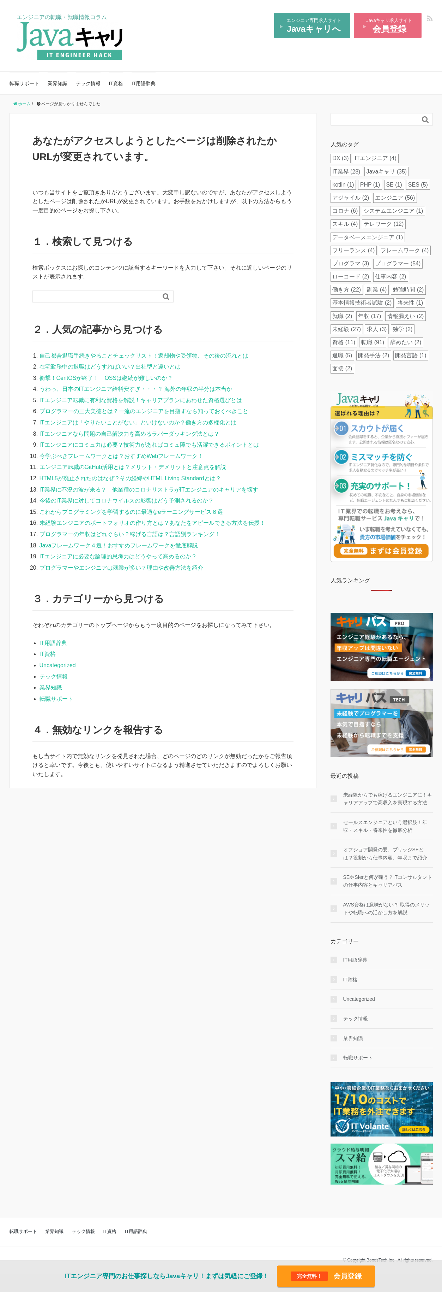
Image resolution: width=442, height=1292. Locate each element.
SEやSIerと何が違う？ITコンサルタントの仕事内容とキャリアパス (387, 881)
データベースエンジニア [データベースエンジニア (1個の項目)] (367, 237)
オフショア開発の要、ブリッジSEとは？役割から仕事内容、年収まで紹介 (385, 853)
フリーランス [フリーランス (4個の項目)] (353, 250)
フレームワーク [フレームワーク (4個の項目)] (405, 250)
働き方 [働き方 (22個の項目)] (346, 290)
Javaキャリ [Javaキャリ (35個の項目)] (387, 172)
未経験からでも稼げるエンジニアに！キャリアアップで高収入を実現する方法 (387, 798)
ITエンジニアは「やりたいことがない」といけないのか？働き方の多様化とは (138, 422)
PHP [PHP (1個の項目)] (370, 185)
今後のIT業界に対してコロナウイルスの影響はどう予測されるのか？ (127, 501)
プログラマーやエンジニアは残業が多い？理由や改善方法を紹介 (121, 568)
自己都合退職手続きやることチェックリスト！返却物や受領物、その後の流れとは (144, 356)
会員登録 (326, 1276)
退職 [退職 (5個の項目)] (342, 355)
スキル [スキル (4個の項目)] (345, 224)
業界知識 (57, 83)
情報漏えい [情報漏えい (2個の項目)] (405, 316)
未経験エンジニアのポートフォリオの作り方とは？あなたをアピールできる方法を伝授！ (152, 523)
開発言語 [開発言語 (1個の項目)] (410, 355)
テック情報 (88, 83)
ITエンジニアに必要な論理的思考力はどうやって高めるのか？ (118, 556)
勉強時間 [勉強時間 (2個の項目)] (408, 290)
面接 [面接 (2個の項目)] (342, 368)
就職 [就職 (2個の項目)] (342, 316)
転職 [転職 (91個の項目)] (372, 342)
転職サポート (24, 83)
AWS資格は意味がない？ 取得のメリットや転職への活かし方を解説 (386, 908)
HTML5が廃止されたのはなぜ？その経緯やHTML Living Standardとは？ (130, 478)
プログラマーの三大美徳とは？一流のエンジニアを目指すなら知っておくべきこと (144, 411)
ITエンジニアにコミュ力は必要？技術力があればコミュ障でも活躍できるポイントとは (149, 445)
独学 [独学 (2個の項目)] (402, 329)
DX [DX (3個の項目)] (340, 158)
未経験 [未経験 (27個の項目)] (346, 329)
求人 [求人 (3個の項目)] (377, 329)
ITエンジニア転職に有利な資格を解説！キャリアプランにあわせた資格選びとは (141, 400)
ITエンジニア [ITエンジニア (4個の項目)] (375, 158)
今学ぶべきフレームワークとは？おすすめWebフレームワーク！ (122, 456)
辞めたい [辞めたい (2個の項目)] (405, 342)
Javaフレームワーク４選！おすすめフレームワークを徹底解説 (119, 545)
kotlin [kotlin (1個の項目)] (343, 185)
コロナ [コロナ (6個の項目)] (345, 211)
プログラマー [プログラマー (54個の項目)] (397, 263)
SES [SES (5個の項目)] (418, 185)
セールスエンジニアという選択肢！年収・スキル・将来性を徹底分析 (385, 826)
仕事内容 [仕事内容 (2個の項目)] (390, 277)
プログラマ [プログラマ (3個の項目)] (350, 263)
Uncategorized (58, 665)
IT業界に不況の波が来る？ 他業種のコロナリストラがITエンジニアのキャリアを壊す (149, 490)
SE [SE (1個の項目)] (394, 185)
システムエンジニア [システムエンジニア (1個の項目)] (393, 211)
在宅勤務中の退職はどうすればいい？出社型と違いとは (110, 367)
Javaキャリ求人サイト (389, 26)
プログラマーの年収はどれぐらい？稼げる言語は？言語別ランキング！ (130, 534)
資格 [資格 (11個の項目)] (343, 342)
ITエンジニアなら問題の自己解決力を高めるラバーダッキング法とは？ (129, 434)
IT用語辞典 (144, 83)
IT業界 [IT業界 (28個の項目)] (346, 172)
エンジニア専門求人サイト (313, 26)
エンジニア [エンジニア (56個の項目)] (395, 198)
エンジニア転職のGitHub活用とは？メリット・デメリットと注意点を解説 (133, 467)
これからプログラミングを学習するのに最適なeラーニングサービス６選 (131, 512)
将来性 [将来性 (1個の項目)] (410, 303)
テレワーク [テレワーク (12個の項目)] (384, 224)
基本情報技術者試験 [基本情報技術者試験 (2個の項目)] (362, 303)
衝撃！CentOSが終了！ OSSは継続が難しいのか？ (106, 378)
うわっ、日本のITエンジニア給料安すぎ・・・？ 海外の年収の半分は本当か (136, 389)
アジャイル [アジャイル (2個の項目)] (350, 198)
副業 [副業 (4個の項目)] (377, 290)
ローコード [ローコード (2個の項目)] (350, 277)
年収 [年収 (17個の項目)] (369, 316)
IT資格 (116, 83)
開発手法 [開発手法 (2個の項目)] (373, 355)
